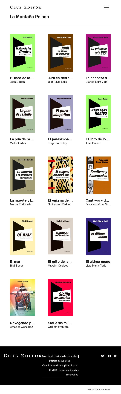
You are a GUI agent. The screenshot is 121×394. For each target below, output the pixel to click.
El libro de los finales (22, 78)
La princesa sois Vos (98, 78)
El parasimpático (60, 139)
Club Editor (25, 7)
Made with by (99, 389)
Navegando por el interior (22, 323)
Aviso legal (47, 356)
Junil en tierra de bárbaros (60, 78)
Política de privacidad (66, 356)
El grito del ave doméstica (60, 261)
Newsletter (71, 365)
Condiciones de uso (52, 365)
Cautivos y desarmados (98, 200)
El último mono (98, 261)
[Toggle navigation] (106, 7)
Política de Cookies (59, 360)
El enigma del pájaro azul (60, 200)
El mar (15, 261)
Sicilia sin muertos (60, 323)
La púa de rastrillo (22, 139)
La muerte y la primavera (22, 200)
